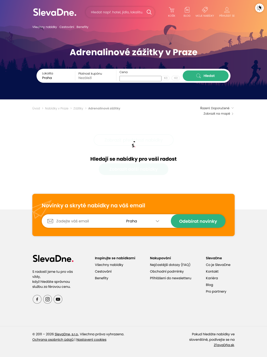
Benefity (82, 27)
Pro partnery (216, 291)
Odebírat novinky (198, 221)
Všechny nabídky (44, 27)
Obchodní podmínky (167, 271)
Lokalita (47, 73)
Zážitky (78, 108)
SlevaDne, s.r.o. (66, 334)
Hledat (205, 75)
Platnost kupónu (90, 73)
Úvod (36, 108)
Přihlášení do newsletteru (170, 278)
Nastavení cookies (91, 339)
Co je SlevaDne (218, 264)
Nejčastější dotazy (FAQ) (170, 264)
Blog (209, 284)
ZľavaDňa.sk (224, 345)
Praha (47, 77)
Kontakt (212, 271)
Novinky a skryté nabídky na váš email (93, 205)
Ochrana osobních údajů (53, 339)
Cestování (66, 27)
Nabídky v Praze (56, 108)
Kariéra (212, 278)
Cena (124, 72)
